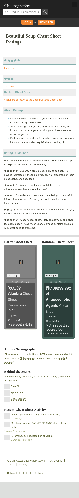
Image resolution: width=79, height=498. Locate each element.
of (50, 325)
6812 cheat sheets (50, 354)
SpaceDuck (17, 392)
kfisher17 (53, 316)
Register (46, 22)
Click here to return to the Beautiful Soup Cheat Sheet (33, 99)
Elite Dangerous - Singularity (44, 414)
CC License (55, 460)
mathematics (17, 324)
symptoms (64, 325)
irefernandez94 (19, 435)
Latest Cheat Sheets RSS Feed (25, 473)
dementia (50, 333)
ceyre (14, 316)
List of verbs (45, 435)
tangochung (10, 68)
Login (27, 22)
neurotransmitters (54, 329)
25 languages (27, 358)
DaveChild (16, 386)
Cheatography (12, 354)
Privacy (23, 464)
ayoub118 (9, 86)
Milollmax (16, 423)
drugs (55, 325)
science (8, 362)
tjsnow (14, 414)
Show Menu (74, 4)
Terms (10, 464)
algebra (28, 324)
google (62, 358)
